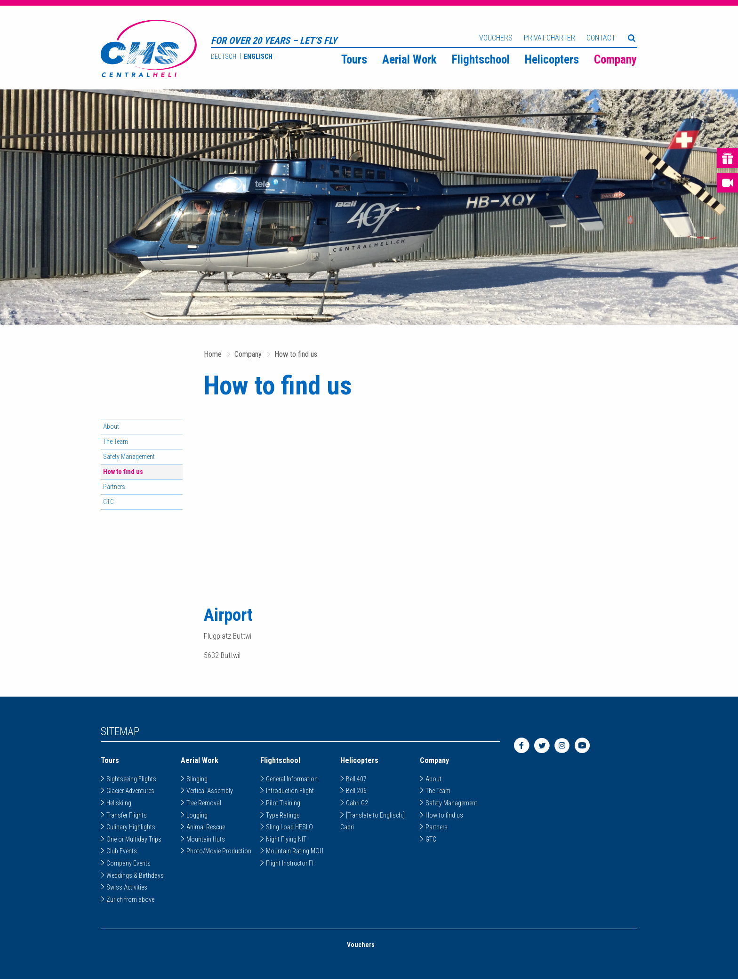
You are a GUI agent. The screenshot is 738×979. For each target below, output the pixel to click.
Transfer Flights (126, 815)
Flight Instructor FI (289, 863)
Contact (601, 37)
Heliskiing (118, 803)
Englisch (258, 56)
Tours (354, 59)
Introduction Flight (290, 790)
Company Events (128, 863)
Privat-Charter (549, 37)
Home (213, 354)
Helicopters (552, 59)
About (111, 426)
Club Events (121, 851)
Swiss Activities (126, 887)
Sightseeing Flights (131, 779)
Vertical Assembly (209, 790)
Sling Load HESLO (289, 827)
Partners (114, 486)
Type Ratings (283, 815)
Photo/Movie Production (218, 851)
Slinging (197, 779)
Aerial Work (409, 59)
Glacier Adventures (130, 790)
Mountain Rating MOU (294, 851)
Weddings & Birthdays (135, 875)
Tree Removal (203, 803)
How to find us (295, 354)
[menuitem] (354, 59)
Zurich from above (130, 899)
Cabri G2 (357, 803)
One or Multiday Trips (133, 839)
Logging (197, 815)
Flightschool (481, 59)
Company (615, 59)
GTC (108, 502)
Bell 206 (356, 790)
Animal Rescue (205, 827)
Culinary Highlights (130, 827)
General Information (292, 779)
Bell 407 (356, 779)
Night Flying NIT (286, 839)
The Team (115, 441)
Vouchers (496, 37)
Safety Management (129, 456)
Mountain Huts (205, 839)
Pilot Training (283, 803)
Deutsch (223, 56)
